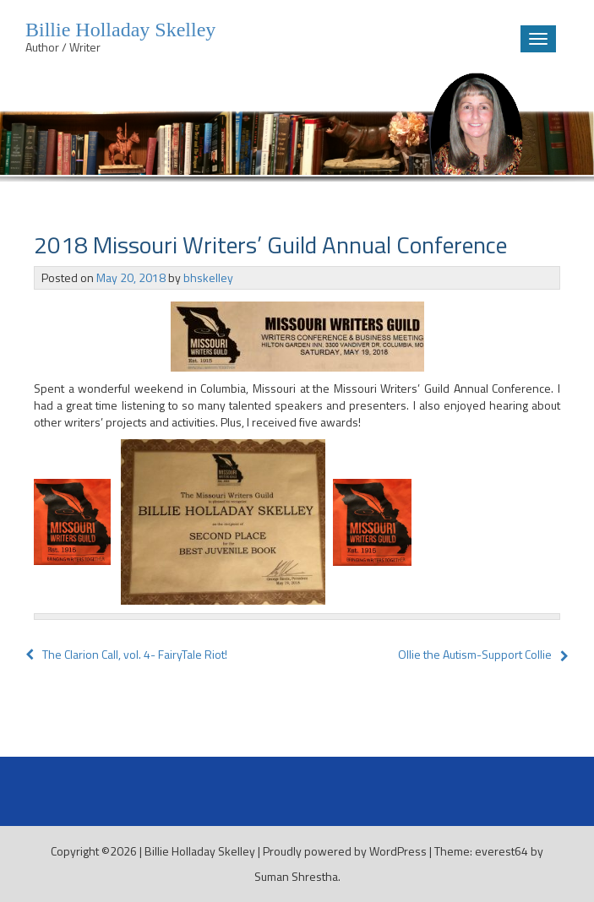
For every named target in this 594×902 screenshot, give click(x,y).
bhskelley (208, 277)
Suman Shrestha (296, 876)
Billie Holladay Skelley (199, 851)
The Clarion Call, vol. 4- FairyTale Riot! (126, 654)
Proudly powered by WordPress (345, 851)
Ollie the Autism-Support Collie (475, 654)
